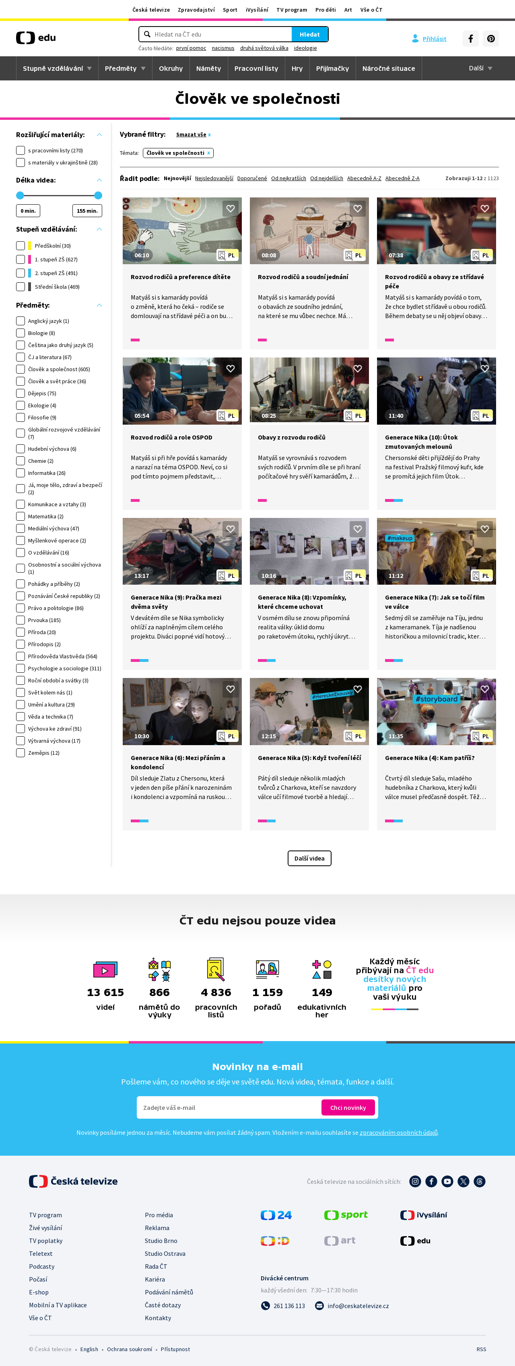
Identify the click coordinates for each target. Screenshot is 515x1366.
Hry (297, 68)
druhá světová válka (276, 47)
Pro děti (325, 9)
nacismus (235, 47)
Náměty (208, 68)
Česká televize (151, 9)
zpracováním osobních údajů (399, 1132)
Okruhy (171, 68)
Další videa (310, 858)
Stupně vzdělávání (53, 68)
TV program (291, 9)
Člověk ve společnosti (175, 152)
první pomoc (203, 47)
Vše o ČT (371, 9)
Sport (230, 9)
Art (348, 9)
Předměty (121, 68)
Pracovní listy (256, 68)
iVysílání (257, 9)
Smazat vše (191, 134)
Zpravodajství (196, 9)
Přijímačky (332, 68)
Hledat (298, 34)
